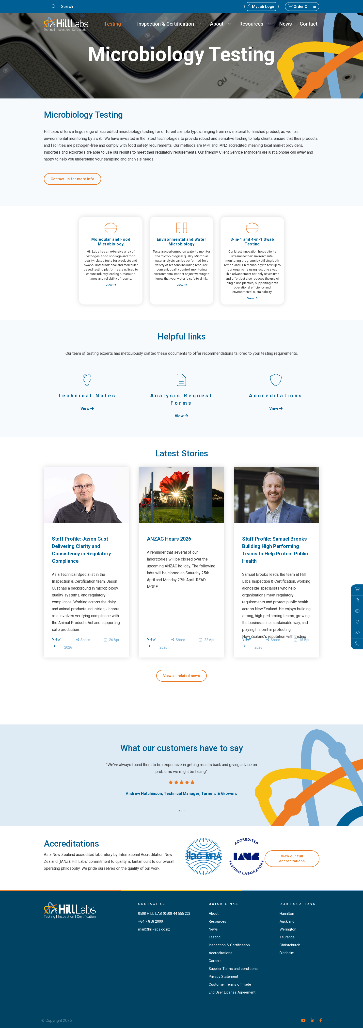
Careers (215, 961)
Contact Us (152, 904)
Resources (255, 24)
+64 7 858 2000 (150, 921)
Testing (116, 24)
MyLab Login (261, 6)
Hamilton (287, 913)
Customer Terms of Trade (230, 984)
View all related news (181, 676)
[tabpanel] (181, 779)
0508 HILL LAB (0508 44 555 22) (164, 913)
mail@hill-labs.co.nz (154, 929)
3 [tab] (184, 809)
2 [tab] (181, 809)
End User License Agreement (232, 992)
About (221, 24)
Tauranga (287, 937)
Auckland (287, 921)
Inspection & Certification (169, 24)
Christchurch (290, 945)
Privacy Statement (223, 976)
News (285, 24)
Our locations (298, 904)
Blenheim (287, 953)
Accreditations (220, 953)
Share (83, 640)
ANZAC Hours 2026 (169, 539)
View (111, 285)
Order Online (302, 6)
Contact (308, 24)
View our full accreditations (292, 858)
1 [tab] (179, 809)
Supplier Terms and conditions (233, 968)
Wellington (288, 929)
